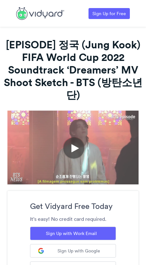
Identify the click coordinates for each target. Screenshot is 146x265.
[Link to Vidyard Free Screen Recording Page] (40, 13)
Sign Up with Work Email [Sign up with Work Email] (71, 233)
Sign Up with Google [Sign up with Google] (69, 251)
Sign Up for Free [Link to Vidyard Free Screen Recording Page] (109, 13)
